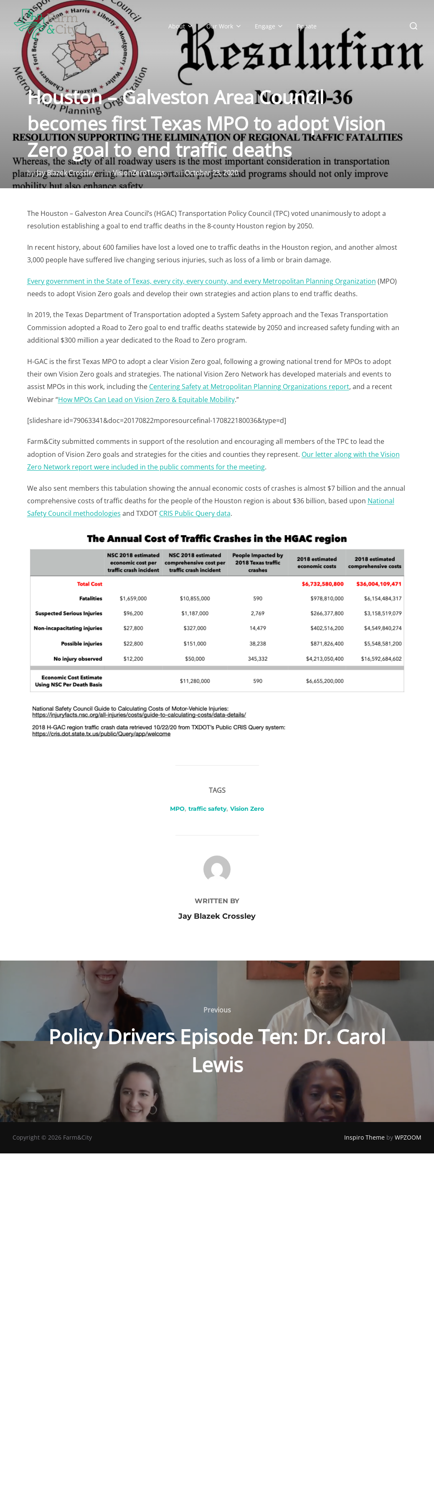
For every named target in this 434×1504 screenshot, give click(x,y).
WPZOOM (408, 1137)
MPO (177, 808)
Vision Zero (247, 808)
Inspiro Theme (364, 1137)
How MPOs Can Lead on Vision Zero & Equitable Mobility (146, 399)
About (181, 26)
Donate (307, 26)
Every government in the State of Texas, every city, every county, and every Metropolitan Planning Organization (201, 281)
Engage (269, 26)
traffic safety (207, 808)
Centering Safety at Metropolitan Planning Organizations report (249, 386)
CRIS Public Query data (195, 513)
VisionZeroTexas (139, 172)
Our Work (224, 26)
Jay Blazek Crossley (65, 172)
